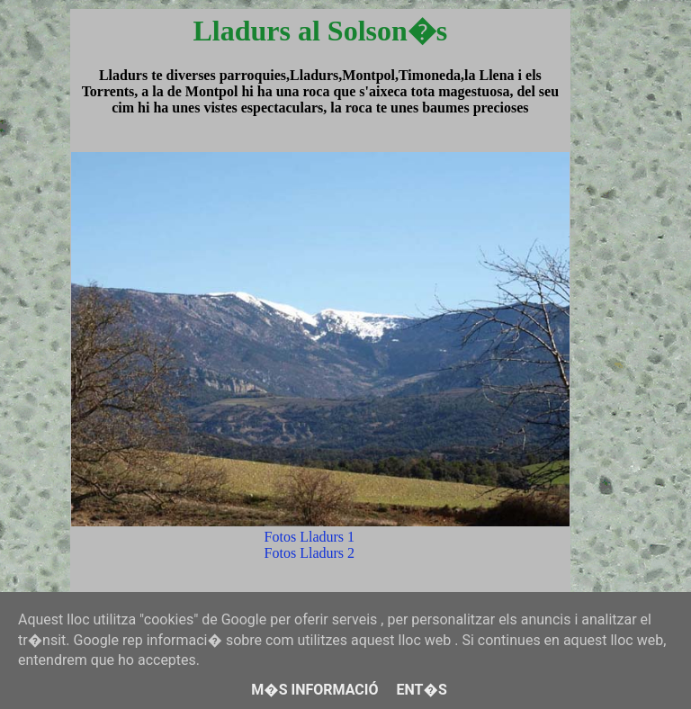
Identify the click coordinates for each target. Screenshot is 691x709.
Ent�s (421, 689)
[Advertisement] (627, 354)
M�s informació (314, 689)
